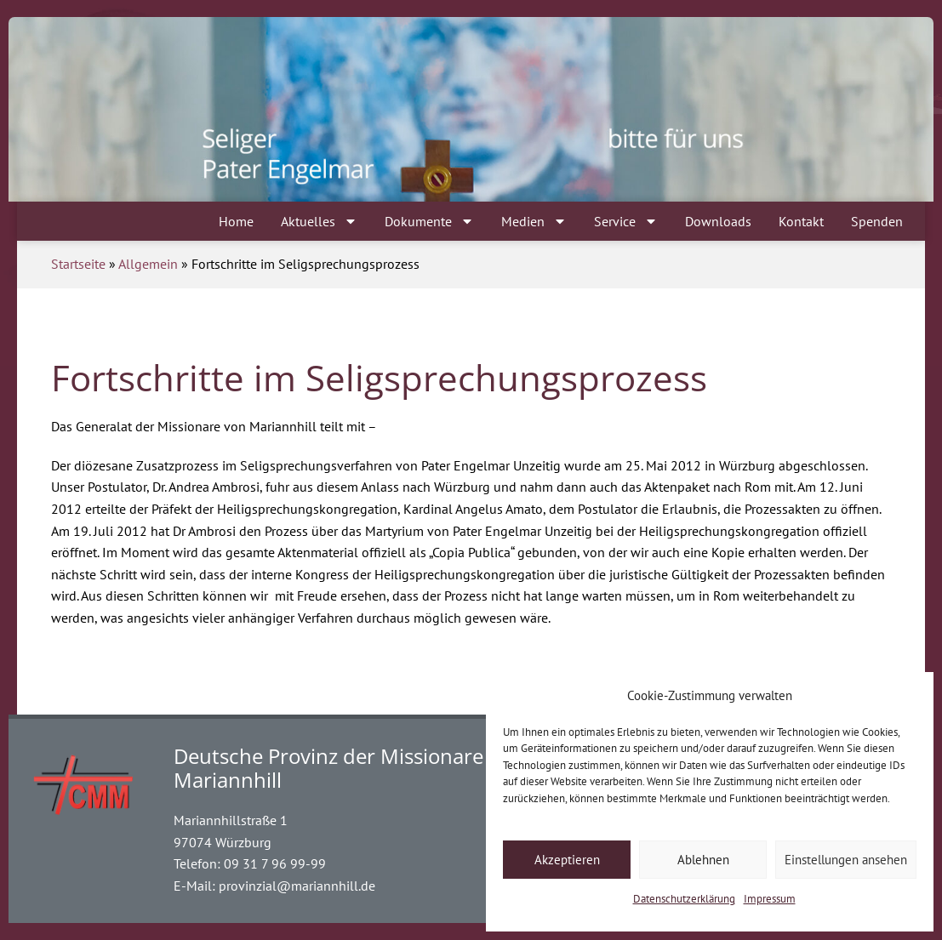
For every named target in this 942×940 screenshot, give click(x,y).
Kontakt (801, 221)
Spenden (877, 221)
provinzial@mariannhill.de (297, 885)
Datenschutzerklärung (684, 899)
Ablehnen (703, 860)
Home (236, 221)
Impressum (770, 899)
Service (626, 221)
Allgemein (148, 263)
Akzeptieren (567, 860)
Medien (534, 221)
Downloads (718, 221)
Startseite (78, 263)
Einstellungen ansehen (846, 860)
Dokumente (429, 221)
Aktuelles (319, 221)
